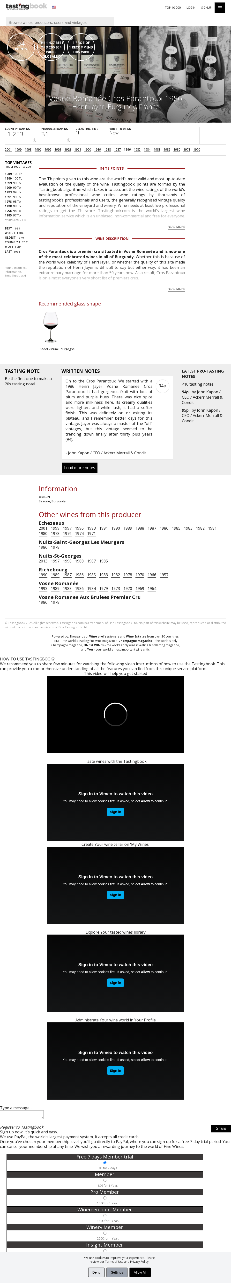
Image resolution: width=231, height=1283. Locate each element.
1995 (48, 149)
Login (190, 8)
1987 (117, 149)
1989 (97, 149)
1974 (79, 533)
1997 (67, 528)
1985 (137, 149)
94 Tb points (112, 168)
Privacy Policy (139, 1262)
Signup (206, 8)
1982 (167, 149)
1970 (196, 149)
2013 (43, 561)
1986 (127, 149)
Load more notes (79, 467)
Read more (176, 226)
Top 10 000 (173, 8)
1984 (147, 149)
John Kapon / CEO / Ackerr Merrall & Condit (202, 397)
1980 (176, 149)
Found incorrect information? (16, 272)
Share (221, 1130)
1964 (152, 588)
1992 (67, 149)
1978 (186, 149)
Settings (117, 1272)
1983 (157, 149)
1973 (115, 588)
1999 (18, 149)
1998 (28, 149)
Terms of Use (114, 1262)
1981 (212, 528)
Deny (96, 1272)
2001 (8, 149)
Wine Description (112, 238)
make (44, 378)
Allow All (140, 1272)
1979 (103, 588)
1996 (38, 149)
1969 (139, 588)
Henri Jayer (88, 106)
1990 (87, 149)
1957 (164, 574)
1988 (107, 149)
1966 (152, 574)
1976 (67, 533)
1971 (91, 533)
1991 (77, 149)
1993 (57, 149)
